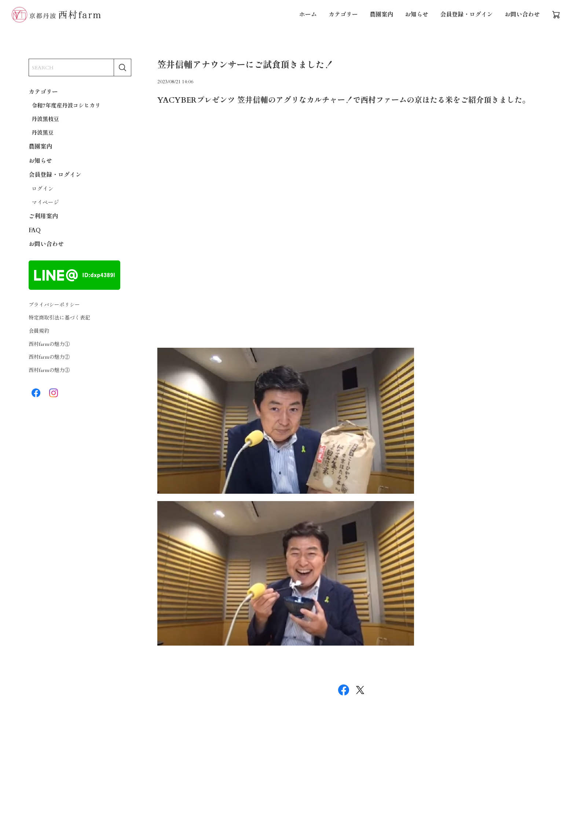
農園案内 (381, 15)
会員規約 (39, 331)
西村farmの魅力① (49, 344)
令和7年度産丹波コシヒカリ (66, 105)
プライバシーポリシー (54, 305)
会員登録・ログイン (466, 15)
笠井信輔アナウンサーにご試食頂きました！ (245, 65)
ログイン (43, 189)
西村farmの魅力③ (49, 370)
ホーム (308, 15)
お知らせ (416, 15)
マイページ (45, 202)
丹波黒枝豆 (45, 119)
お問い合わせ (522, 15)
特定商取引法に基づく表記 (59, 317)
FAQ (35, 230)
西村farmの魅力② (49, 357)
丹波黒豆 (43, 132)
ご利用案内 (43, 216)
